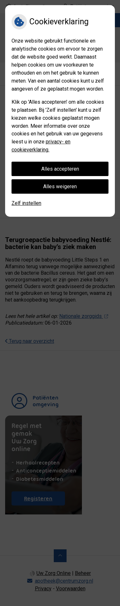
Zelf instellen (26, 203)
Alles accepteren (60, 169)
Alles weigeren (60, 186)
